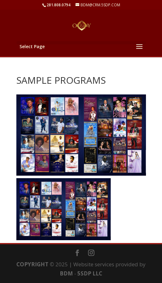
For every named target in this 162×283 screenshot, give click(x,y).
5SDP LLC (89, 273)
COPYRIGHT (32, 264)
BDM (66, 273)
